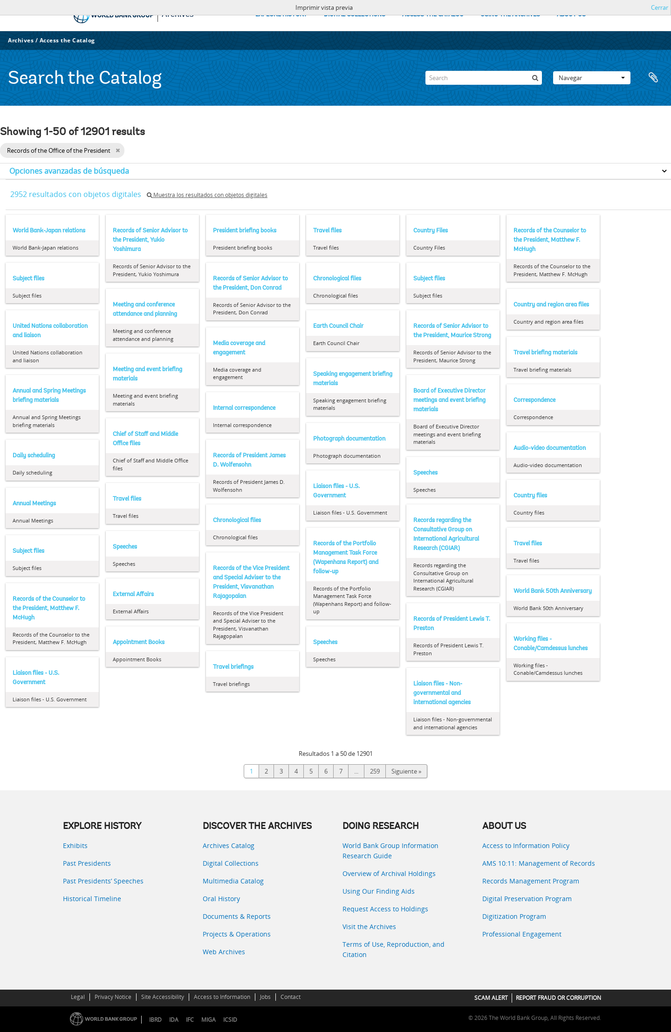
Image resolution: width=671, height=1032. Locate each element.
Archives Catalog (228, 845)
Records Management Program (530, 880)
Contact (291, 997)
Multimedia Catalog (233, 880)
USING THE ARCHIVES (510, 15)
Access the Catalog (67, 40)
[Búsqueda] (535, 78)
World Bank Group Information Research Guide (390, 850)
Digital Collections (231, 863)
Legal (78, 997)
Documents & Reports (237, 916)
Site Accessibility (162, 997)
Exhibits (75, 845)
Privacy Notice (113, 997)
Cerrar (659, 7)
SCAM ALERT (491, 998)
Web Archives (224, 951)
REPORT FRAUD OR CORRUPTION (558, 998)
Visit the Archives (369, 926)
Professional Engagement (521, 934)
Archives (21, 40)
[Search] (483, 78)
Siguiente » (406, 771)
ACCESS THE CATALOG (433, 15)
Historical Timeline (92, 898)
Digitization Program (514, 916)
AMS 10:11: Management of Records (538, 863)
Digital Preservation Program (527, 898)
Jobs (265, 997)
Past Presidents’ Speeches (103, 880)
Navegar (592, 78)
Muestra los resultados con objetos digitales (207, 195)
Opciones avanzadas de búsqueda (69, 171)
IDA (173, 1020)
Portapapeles (653, 77)
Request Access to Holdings (385, 908)
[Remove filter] (118, 150)
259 (375, 771)
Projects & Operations (237, 934)
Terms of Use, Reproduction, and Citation (393, 949)
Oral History (221, 898)
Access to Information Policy (525, 845)
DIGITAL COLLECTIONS (354, 15)
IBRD (155, 1020)
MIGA (208, 1020)
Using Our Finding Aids (378, 891)
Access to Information (222, 997)
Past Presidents (87, 863)
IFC (190, 1020)
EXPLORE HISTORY (281, 15)
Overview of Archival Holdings (389, 873)
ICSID (230, 1020)
